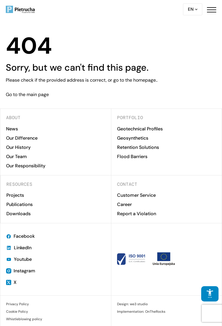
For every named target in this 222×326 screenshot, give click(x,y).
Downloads (18, 214)
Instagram (20, 271)
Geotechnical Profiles (140, 129)
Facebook (20, 236)
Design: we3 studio (132, 304)
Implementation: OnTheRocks (141, 311)
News (12, 129)
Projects (15, 195)
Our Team (16, 156)
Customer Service (136, 195)
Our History (18, 147)
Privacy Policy (17, 304)
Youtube (19, 259)
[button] (211, 9)
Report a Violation (136, 214)
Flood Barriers (132, 156)
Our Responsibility (25, 166)
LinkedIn (19, 248)
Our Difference (22, 138)
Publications (19, 204)
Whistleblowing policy (24, 319)
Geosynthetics (132, 138)
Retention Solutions (138, 147)
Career (124, 204)
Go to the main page (27, 94)
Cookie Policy (17, 311)
